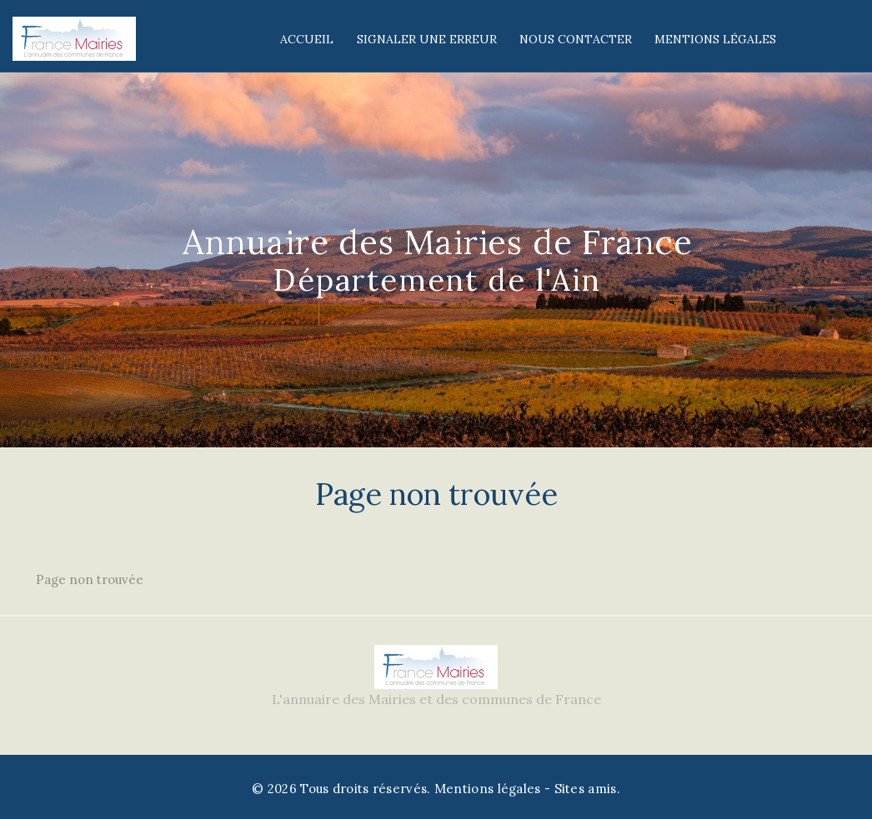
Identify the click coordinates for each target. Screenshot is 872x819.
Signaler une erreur (427, 39)
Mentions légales (715, 39)
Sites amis (585, 789)
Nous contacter (575, 39)
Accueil (306, 39)
